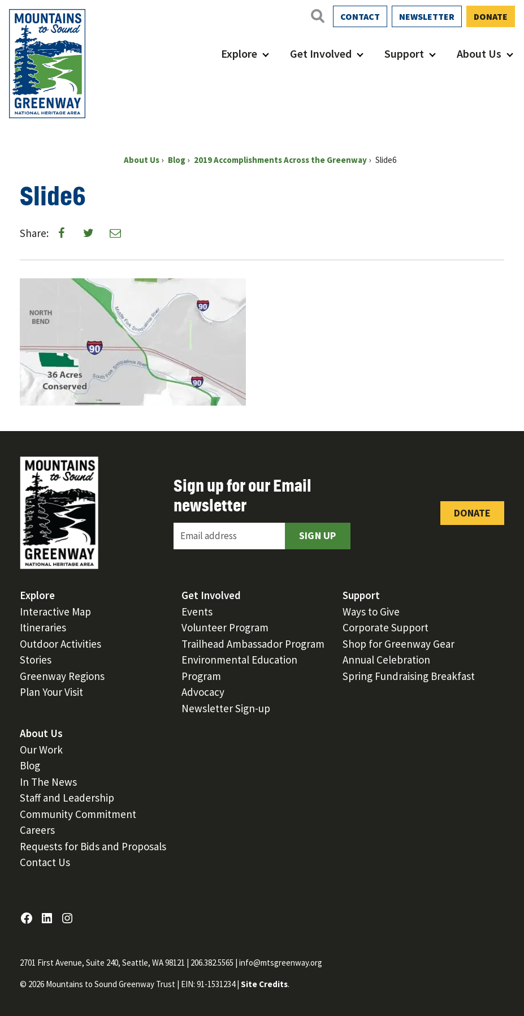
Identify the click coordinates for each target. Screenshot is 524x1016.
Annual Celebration (386, 659)
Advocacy (202, 692)
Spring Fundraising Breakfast (409, 676)
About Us (479, 53)
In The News (48, 782)
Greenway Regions (62, 676)
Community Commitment (78, 814)
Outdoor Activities (60, 644)
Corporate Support (385, 627)
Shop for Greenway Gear (398, 644)
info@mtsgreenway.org (280, 962)
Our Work (41, 749)
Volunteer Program (225, 627)
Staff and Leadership (67, 797)
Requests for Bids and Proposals (93, 846)
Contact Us (45, 862)
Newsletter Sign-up (225, 708)
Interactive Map (55, 611)
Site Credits (264, 984)
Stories (35, 659)
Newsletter (426, 16)
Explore (239, 53)
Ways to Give (371, 611)
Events (197, 611)
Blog (30, 765)
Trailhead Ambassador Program (252, 644)
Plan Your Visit (51, 692)
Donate (491, 16)
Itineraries (43, 627)
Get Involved (321, 53)
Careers (37, 830)
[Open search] (317, 16)
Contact (360, 16)
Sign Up (317, 535)
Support (404, 53)
